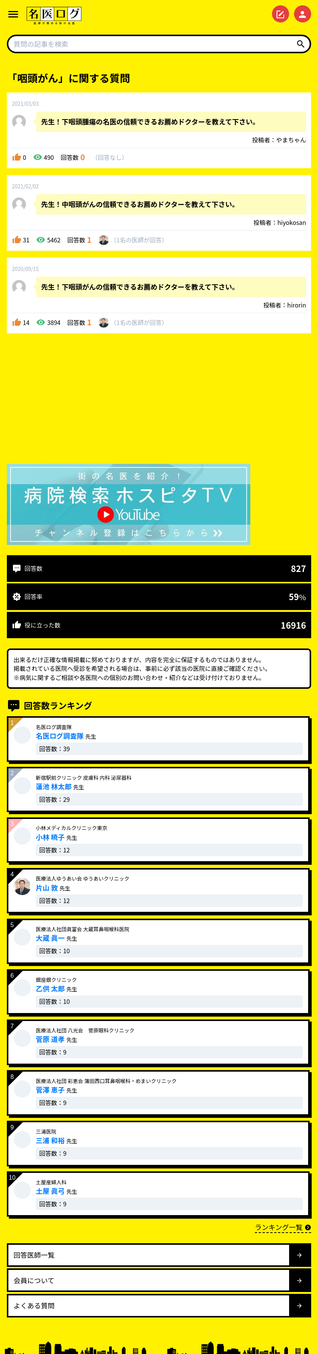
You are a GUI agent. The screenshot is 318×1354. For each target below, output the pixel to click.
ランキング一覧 (283, 1227)
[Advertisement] (159, 400)
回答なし (110, 157)
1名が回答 (139, 240)
